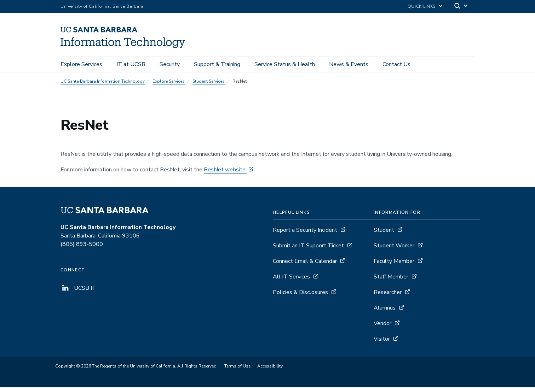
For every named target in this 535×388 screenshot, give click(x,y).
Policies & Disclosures (300, 293)
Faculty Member (394, 262)
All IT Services (291, 277)
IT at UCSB (130, 64)
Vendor (382, 324)
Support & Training (217, 64)
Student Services (208, 82)
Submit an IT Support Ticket (308, 246)
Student (384, 231)
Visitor (382, 339)
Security (170, 64)
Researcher (388, 293)
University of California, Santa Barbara (102, 6)
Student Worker (394, 246)
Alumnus (385, 308)
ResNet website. (225, 170)
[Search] (461, 6)
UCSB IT (78, 289)
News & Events (348, 64)
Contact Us (396, 64)
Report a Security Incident (305, 231)
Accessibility (270, 367)
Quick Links (422, 6)
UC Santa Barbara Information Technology (103, 82)
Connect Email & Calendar (305, 262)
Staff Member (391, 277)
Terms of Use (237, 367)
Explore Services (81, 64)
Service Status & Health (284, 64)
